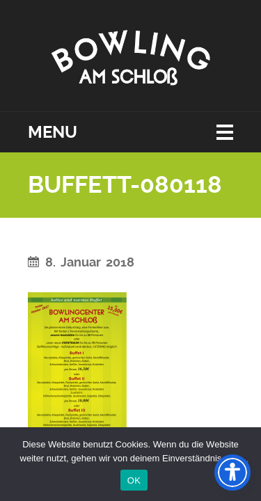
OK (134, 480)
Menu (52, 132)
